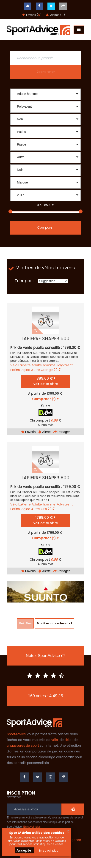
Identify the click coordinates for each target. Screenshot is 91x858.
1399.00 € (45, 381)
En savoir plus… (33, 826)
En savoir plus (48, 850)
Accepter (25, 850)
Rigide (25, 370)
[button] (45, 94)
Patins (15, 370)
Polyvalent (64, 365)
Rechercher (45, 72)
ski (67, 740)
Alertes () (55, 15)
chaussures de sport (23, 745)
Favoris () (32, 15)
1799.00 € (45, 520)
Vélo (13, 365)
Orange (47, 370)
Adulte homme (43, 365)
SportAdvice (16, 734)
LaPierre (24, 365)
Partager (61, 432)
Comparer (45, 227)
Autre (35, 370)
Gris (44, 509)
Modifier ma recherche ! (54, 623)
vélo (54, 740)
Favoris (28, 432)
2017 (57, 370)
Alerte (44, 432)
